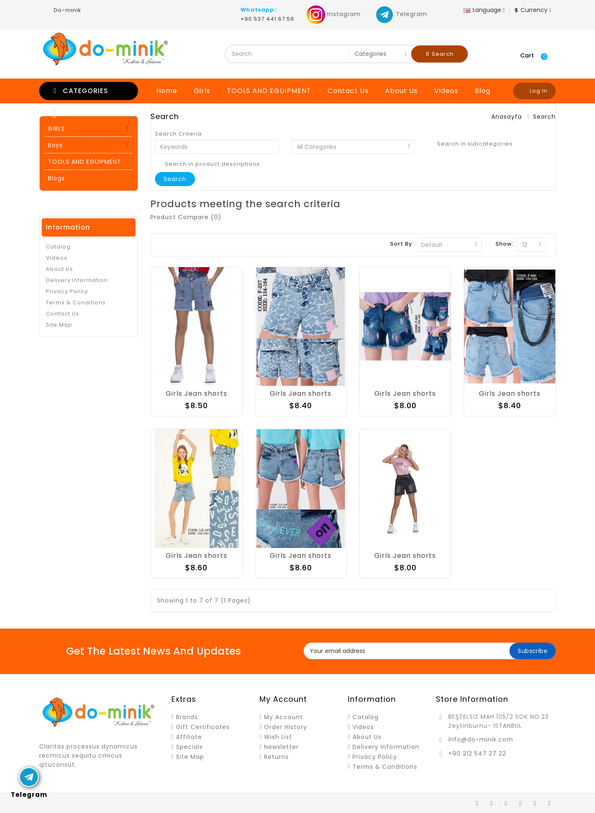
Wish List (278, 737)
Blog (482, 91)
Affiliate (189, 737)
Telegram (401, 14)
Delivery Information (77, 280)
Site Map (59, 325)
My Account (283, 717)
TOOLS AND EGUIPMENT (269, 91)
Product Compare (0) (185, 217)
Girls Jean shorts (196, 393)
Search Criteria (178, 134)
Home (166, 91)
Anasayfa (506, 116)
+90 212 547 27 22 (477, 753)
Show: (504, 244)
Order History (285, 727)
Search (440, 54)
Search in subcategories (470, 144)
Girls (202, 91)
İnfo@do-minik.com (480, 739)
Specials (189, 747)
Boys (55, 145)
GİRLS (56, 128)
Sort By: (402, 244)
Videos (446, 91)
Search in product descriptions (207, 164)
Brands (187, 717)
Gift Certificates (203, 727)
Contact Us (348, 91)
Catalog (58, 247)
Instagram (334, 14)
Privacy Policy (67, 291)
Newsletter (281, 747)
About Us (401, 91)
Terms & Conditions (76, 302)
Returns (276, 757)
